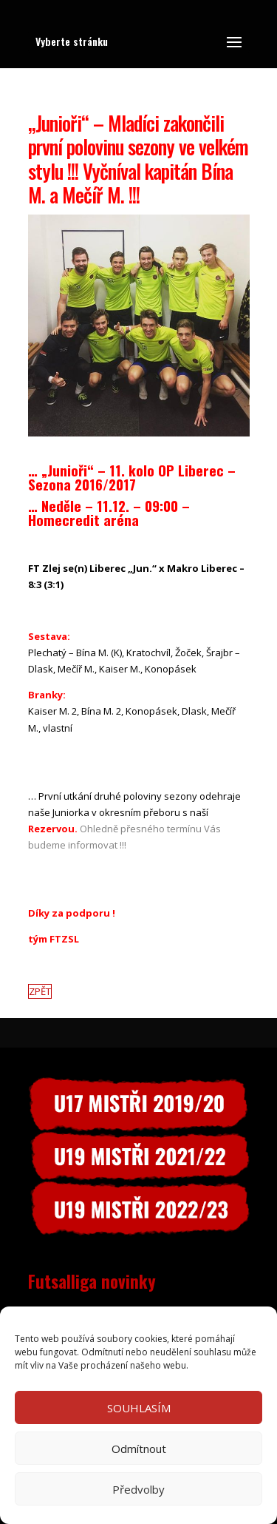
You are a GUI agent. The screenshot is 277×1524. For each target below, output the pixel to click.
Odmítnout (139, 1448)
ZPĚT (40, 991)
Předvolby (138, 1489)
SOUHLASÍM (139, 1407)
